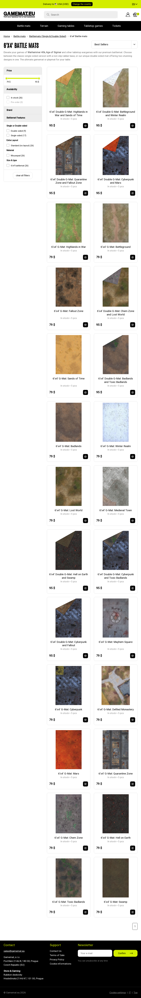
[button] (134, 4)
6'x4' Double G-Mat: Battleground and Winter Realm (115, 113)
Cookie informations (60, 963)
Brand (9, 110)
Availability (12, 89)
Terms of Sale (57, 955)
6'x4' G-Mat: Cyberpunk (68, 709)
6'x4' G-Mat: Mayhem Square (115, 642)
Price (9, 70)
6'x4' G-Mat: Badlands (68, 446)
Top (136, 992)
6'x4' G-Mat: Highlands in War (68, 246)
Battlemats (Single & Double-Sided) (47, 36)
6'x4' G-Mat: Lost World (68, 510)
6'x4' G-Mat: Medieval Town (115, 510)
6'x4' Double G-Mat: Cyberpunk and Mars (116, 181)
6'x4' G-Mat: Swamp (115, 901)
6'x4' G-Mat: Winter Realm (116, 446)
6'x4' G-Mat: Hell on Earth (116, 837)
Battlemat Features (16, 117)
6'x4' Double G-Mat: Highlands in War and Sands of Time (69, 113)
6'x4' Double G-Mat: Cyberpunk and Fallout (68, 643)
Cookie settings (117, 992)
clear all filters (23, 175)
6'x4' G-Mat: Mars (68, 773)
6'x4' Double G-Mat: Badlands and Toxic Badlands (115, 380)
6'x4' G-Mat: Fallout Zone (68, 311)
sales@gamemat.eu (14, 951)
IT (130, 992)
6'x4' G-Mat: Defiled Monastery (115, 709)
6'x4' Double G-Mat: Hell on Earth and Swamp (68, 576)
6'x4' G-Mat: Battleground (116, 246)
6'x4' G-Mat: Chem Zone (69, 837)
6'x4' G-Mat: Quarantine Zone (116, 773)
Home (7, 36)
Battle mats (20, 36)
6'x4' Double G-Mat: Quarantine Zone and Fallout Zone (68, 181)
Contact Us (56, 951)
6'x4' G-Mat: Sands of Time (69, 378)
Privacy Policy (57, 959)
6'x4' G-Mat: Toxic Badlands (68, 901)
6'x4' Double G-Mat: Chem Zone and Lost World (115, 312)
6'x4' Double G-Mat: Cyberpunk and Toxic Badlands (116, 576)
